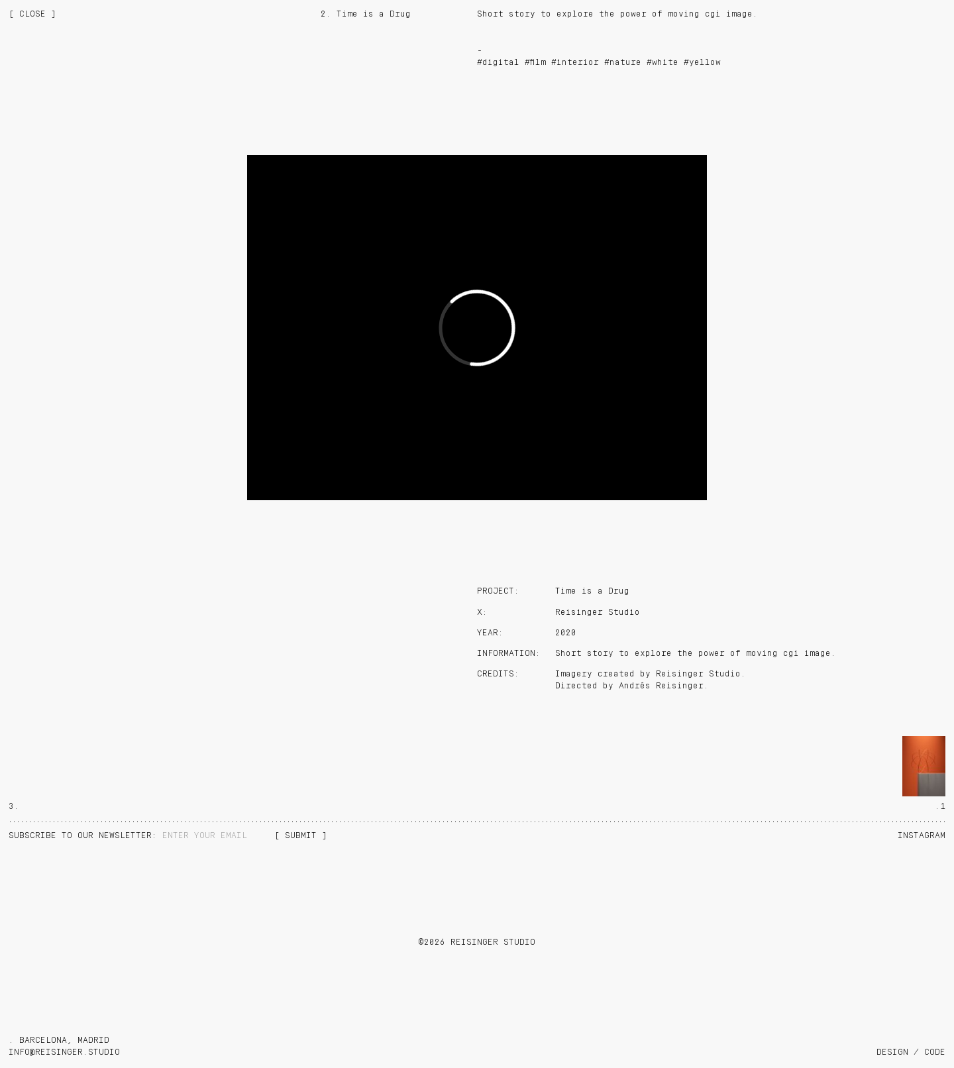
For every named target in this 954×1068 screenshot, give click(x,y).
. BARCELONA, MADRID (59, 1040)
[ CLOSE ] (32, 14)
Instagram (921, 835)
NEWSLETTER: (85, 835)
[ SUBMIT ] (300, 835)
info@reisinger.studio (64, 1052)
